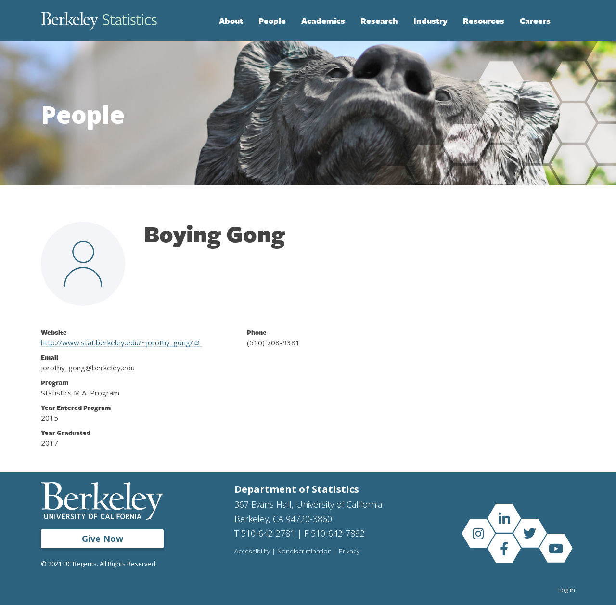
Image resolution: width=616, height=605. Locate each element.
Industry (430, 20)
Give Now (102, 538)
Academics (323, 20)
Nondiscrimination (304, 551)
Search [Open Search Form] (565, 20)
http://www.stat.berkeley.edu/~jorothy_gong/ (121, 342)
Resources (483, 20)
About (231, 20)
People (272, 20)
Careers (535, 20)
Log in (566, 589)
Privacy (349, 551)
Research (379, 20)
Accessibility (252, 551)
